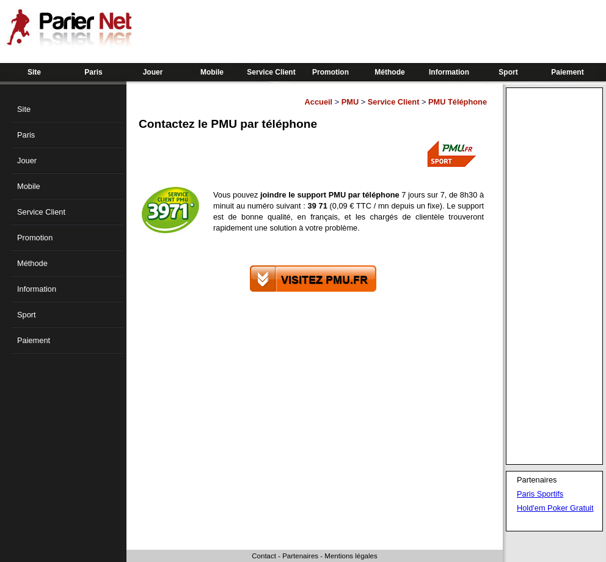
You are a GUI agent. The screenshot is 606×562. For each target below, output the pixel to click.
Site (34, 72)
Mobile (212, 72)
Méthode (389, 72)
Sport (507, 72)
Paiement (567, 72)
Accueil (319, 101)
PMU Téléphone (457, 101)
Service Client (271, 72)
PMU (350, 101)
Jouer (153, 72)
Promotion (330, 72)
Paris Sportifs (540, 493)
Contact (264, 556)
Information (449, 72)
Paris (93, 72)
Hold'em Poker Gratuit (555, 507)
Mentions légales (350, 556)
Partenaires (300, 556)
